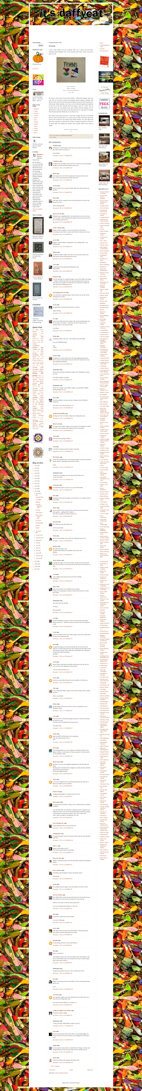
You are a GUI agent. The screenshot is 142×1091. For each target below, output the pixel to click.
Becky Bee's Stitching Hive (103, 269)
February (38, 555)
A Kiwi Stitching (104, 208)
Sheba (54, 137)
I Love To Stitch (104, 459)
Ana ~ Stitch (103, 240)
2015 (36, 481)
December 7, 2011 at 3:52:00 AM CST (62, 568)
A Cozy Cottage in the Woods (104, 192)
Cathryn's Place (104, 334)
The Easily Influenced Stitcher (103, 763)
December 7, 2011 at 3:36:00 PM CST (62, 908)
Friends (35, 367)
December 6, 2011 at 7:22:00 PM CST (62, 155)
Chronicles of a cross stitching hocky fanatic (104, 351)
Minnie (55, 252)
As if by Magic (104, 253)
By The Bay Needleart (103, 320)
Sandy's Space (103, 665)
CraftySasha (103, 366)
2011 (36, 491)
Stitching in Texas (104, 719)
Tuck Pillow (40, 417)
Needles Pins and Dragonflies (104, 585)
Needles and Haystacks (103, 577)
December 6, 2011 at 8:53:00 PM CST (62, 271)
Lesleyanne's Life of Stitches (104, 510)
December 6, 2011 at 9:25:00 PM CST (62, 364)
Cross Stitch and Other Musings (104, 371)
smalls (41, 406)
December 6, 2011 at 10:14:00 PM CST (63, 392)
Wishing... (38, 502)
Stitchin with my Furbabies (104, 698)
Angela (55, 1045)
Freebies (102, 48)
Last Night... (39, 499)
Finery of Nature (37, 360)
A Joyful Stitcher (104, 206)
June (37, 545)
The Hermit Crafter (103, 768)
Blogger (78, 1082)
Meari (54, 1057)
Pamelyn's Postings (102, 613)
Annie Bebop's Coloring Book (104, 248)
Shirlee (55, 704)
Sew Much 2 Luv (104, 677)
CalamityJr (56, 161)
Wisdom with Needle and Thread (103, 846)
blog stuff (38, 337)
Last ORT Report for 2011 (39, 506)
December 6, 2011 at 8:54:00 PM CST (62, 287)
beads (42, 333)
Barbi (35, 132)
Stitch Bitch (103, 689)
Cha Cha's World (104, 336)
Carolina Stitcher (104, 332)
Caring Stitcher (104, 330)
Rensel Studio (103, 643)
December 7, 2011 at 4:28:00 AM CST (62, 595)
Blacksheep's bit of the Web (104, 282)
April (37, 550)
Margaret (55, 276)
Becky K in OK (57, 213)
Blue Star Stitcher (104, 293)
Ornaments (35, 390)
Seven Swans (39, 512)
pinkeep (41, 395)
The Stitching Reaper (103, 790)
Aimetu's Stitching (104, 223)
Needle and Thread (103, 571)
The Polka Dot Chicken (104, 777)
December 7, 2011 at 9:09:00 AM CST (62, 786)
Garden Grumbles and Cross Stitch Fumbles (104, 441)
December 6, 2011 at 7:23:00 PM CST (62, 168)
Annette (36, 122)
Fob (42, 362)
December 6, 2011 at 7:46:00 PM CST (62, 208)
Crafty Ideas (36, 351)
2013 (36, 486)
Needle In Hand (104, 575)
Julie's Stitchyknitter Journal (103, 473)
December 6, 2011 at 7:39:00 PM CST (62, 192)
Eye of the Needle (104, 406)
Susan (54, 678)
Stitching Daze (104, 706)
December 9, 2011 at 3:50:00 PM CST (62, 1015)
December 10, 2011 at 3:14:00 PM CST (63, 1040)
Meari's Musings (104, 549)
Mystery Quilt (36, 385)
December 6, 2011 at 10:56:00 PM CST (63, 441)
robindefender (57, 833)
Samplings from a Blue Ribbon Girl (104, 656)
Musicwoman (56, 762)
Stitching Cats (103, 703)
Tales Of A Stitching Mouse (104, 749)
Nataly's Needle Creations (104, 568)
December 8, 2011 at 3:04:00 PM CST (62, 1005)
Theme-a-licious (37, 413)
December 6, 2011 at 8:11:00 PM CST (62, 234)
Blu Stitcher (56, 457)
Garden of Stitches (102, 445)
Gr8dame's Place (104, 450)
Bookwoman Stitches (103, 298)
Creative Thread (104, 368)
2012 (36, 488)
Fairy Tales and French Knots (104, 415)
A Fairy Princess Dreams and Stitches (104, 202)
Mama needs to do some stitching (104, 537)
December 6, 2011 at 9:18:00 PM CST (62, 350)
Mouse (55, 508)
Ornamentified (39, 523)
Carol (54, 662)
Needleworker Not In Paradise (104, 588)
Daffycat (57, 135)
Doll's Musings (104, 402)
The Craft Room (104, 760)
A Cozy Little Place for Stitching (103, 197)
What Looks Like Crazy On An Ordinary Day (104, 829)
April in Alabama (104, 251)
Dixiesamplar (103, 394)
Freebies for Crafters (103, 436)
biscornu (41, 335)
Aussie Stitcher (57, 560)
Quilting (35, 397)
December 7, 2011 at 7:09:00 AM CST (62, 698)
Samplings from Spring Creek (104, 660)
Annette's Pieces (104, 245)
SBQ (37, 401)
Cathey (36, 111)
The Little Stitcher (104, 774)
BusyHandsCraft (104, 305)
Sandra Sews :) (104, 663)
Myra (54, 397)
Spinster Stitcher (104, 687)
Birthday (35, 335)
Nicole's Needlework (103, 596)
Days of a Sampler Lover (104, 389)
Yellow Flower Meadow (104, 858)
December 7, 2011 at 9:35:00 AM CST (62, 796)
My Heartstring (104, 561)
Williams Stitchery (104, 836)
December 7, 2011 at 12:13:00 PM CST (63, 852)
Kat (54, 979)
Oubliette (102, 610)
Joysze (54, 928)
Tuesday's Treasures (38, 419)
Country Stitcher (104, 360)
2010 (36, 561)
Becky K (36, 113)
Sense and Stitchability (103, 670)
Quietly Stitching (104, 633)
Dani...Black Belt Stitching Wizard (104, 382)
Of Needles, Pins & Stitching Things (104, 604)
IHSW (39, 376)
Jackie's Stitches (57, 227)
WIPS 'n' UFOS (104, 842)
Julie (54, 914)
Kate (54, 495)
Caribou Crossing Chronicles (104, 327)
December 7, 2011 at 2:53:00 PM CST (62, 889)
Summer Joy (36, 411)
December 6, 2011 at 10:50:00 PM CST (63, 430)
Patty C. (55, 846)
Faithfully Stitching (102, 419)
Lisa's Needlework (103, 516)
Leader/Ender (38, 377)
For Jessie (38, 520)
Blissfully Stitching (102, 286)
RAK (41, 397)
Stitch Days (103, 693)
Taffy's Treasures (104, 746)
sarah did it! (103, 667)
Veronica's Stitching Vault (104, 824)
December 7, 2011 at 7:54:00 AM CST (62, 742)
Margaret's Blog (104, 540)
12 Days (35, 329)
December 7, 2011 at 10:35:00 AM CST (63, 828)
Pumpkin (55, 145)
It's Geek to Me (104, 467)
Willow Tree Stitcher (103, 839)
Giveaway (36, 369)
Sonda (54, 884)
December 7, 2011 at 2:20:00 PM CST (62, 878)
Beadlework (103, 267)
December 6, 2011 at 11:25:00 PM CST (63, 451)
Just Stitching (103, 482)
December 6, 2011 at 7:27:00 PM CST (62, 180)
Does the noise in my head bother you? (104, 398)
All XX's (102, 229)
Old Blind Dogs (39, 386)
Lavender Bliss (39, 497)
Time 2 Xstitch (103, 817)
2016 (36, 478)
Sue (54, 618)
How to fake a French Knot (39, 516)
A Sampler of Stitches (103, 214)
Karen (54, 304)
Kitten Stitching (104, 496)
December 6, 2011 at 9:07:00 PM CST (62, 313)
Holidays (41, 371)
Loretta (55, 185)
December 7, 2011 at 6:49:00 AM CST (62, 682)
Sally (54, 688)
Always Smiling (104, 231)
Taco (42, 411)
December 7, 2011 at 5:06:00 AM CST (62, 626)
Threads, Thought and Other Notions (104, 808)
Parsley (36, 130)
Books (42, 338)
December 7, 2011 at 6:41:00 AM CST (62, 672)
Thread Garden (104, 804)
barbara (55, 355)
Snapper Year (38, 408)
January (38, 558)
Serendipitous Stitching (103, 674)
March (38, 553)
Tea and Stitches (104, 754)
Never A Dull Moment (103, 592)
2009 (36, 564)
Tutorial (41, 421)
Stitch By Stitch (104, 691)
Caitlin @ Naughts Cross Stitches (62, 1010)
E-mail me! (35, 68)
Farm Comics (40, 358)
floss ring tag (38, 362)
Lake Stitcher (103, 502)
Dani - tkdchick (57, 870)
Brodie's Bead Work (38, 342)
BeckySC (36, 109)
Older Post (90, 1070)
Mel (54, 951)
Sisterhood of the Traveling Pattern (38, 404)
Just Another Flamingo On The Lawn (104, 479)
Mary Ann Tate (57, 858)
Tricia (54, 779)
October (38, 535)
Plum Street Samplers (103, 620)
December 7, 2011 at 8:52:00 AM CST (62, 756)
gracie (54, 240)
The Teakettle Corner (103, 794)
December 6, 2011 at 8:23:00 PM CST (62, 259)
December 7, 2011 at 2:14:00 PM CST (62, 864)
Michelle (55, 940)
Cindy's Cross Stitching (103, 355)
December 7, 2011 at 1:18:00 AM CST (62, 490)
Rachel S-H (56, 791)
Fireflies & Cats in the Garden (104, 430)
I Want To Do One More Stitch (104, 462)
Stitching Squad (104, 722)
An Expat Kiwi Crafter (104, 237)
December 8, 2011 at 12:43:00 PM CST (63, 989)
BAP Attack (103, 262)
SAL (34, 401)
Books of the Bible (38, 340)
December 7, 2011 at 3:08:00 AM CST (62, 516)
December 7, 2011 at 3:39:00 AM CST (62, 540)
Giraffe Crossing (104, 448)
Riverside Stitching (102, 645)
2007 (36, 569)
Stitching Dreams (104, 710)
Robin (54, 173)
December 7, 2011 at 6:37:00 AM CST (62, 656)
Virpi (54, 446)
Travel (34, 415)
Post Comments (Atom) (62, 1073)
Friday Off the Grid (38, 365)
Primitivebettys (104, 625)
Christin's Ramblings (103, 346)
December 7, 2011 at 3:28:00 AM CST (62, 530)
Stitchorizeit (103, 740)
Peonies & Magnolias (103, 616)
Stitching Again (104, 701)
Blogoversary (36, 338)
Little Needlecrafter (103, 523)
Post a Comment (55, 1066)
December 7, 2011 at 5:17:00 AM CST (62, 638)
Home (71, 1070)
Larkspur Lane (104, 504)
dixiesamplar (56, 802)
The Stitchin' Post (104, 784)
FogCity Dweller (104, 433)
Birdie (54, 336)
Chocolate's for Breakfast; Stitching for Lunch (104, 341)
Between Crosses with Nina (104, 273)
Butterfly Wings (104, 307)
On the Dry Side (104, 608)
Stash (34, 410)
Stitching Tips (39, 410)
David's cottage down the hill (104, 385)
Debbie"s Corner (104, 392)
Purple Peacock (104, 631)
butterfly (55, 522)
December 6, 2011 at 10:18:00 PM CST (63, 408)
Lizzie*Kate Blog (104, 527)
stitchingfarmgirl (104, 738)
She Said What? (104, 51)
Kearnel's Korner (104, 492)
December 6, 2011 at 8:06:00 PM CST (62, 222)
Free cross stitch (38, 364)
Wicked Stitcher (104, 834)
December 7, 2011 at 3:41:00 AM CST (62, 554)
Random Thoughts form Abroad (104, 639)
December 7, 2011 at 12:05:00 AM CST (63, 467)
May (37, 548)
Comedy (35, 344)
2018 (36, 473)
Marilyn (55, 546)
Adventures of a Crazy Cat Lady (104, 220)
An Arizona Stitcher (103, 234)
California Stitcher (103, 323)
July (37, 543)
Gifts (41, 367)
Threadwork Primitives (103, 812)
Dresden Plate (38, 353)
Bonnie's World (104, 295)
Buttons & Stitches (102, 312)
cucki (54, 574)
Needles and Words (103, 581)
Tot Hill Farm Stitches (103, 820)
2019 (36, 470)
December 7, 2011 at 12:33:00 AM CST (63, 479)
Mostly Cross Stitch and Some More (104, 555)
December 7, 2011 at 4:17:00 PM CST (62, 934)
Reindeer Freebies (38, 399)
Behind (37, 528)
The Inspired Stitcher (103, 771)
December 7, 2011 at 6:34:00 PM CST (62, 973)
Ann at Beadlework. (58, 823)
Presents (38, 510)
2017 (36, 476)
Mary (54, 198)
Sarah (54, 632)
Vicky (54, 436)
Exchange (35, 355)
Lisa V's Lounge (104, 513)
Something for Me (104, 685)
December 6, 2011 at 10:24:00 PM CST (63, 418)
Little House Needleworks (103, 520)
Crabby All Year (38, 349)
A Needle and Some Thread (103, 211)
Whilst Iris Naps (104, 832)
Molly (41, 383)
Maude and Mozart (103, 546)
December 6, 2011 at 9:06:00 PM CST (62, 299)
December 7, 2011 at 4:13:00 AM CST (62, 581)
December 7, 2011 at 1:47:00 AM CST (62, 502)
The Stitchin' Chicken (103, 781)
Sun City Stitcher (57, 895)
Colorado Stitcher (104, 358)
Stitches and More (104, 696)
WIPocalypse (35, 428)
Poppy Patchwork (104, 623)
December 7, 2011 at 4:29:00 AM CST (62, 612)
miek (54, 644)
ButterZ (102, 309)
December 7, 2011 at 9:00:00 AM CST (62, 773)
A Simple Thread (104, 217)
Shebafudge (103, 683)
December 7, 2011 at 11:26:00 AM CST (63, 840)
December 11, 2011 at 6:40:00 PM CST (63, 1062)
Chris (54, 264)
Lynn (54, 716)
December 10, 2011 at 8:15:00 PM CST (63, 1052)
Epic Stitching (103, 404)
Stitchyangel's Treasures (103, 743)
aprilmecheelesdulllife (59, 413)
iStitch (102, 465)
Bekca (54, 586)
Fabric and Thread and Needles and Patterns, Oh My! (104, 411)
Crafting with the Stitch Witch (104, 363)
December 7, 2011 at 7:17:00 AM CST (62, 710)
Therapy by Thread (103, 801)
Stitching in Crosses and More (104, 716)
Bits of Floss (103, 276)
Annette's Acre (103, 243)
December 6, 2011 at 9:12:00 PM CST (62, 330)
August (38, 540)
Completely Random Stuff (38, 346)
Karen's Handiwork (103, 489)
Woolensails (103, 855)
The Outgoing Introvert (59, 292)
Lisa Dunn (56, 994)
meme (37, 381)
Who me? (38, 426)
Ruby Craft (56, 424)
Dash (42, 351)
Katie (54, 748)
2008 (36, 566)
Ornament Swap (38, 388)
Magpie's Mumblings (103, 529)
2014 (36, 483)
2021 (36, 465)
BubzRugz (102, 303)
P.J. (54, 318)
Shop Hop (35, 402)
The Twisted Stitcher (103, 798)
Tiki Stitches (103, 815)
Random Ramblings (103, 636)
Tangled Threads (104, 752)
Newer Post (52, 1070)
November (38, 531)
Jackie (54, 734)
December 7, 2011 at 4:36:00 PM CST (62, 945)
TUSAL (35, 421)
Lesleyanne (56, 485)
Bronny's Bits (103, 301)
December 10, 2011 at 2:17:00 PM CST (63, 1026)
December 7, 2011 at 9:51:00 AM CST (62, 817)
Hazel (54, 536)
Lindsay (36, 115)
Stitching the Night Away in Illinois (103, 725)
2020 (36, 468)
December (38, 493)
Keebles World (104, 494)
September (39, 537)
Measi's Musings (104, 551)
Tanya (35, 126)
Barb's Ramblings (104, 264)
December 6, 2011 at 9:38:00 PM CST (62, 379)
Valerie (36, 128)
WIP (42, 427)
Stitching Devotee (104, 708)
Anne (54, 1031)
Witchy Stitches (104, 850)
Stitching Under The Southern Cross (104, 731)
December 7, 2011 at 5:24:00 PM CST (62, 963)
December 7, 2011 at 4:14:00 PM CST (62, 922)
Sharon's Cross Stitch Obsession (104, 680)
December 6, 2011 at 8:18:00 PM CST (62, 246)
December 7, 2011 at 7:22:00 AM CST (62, 728)
